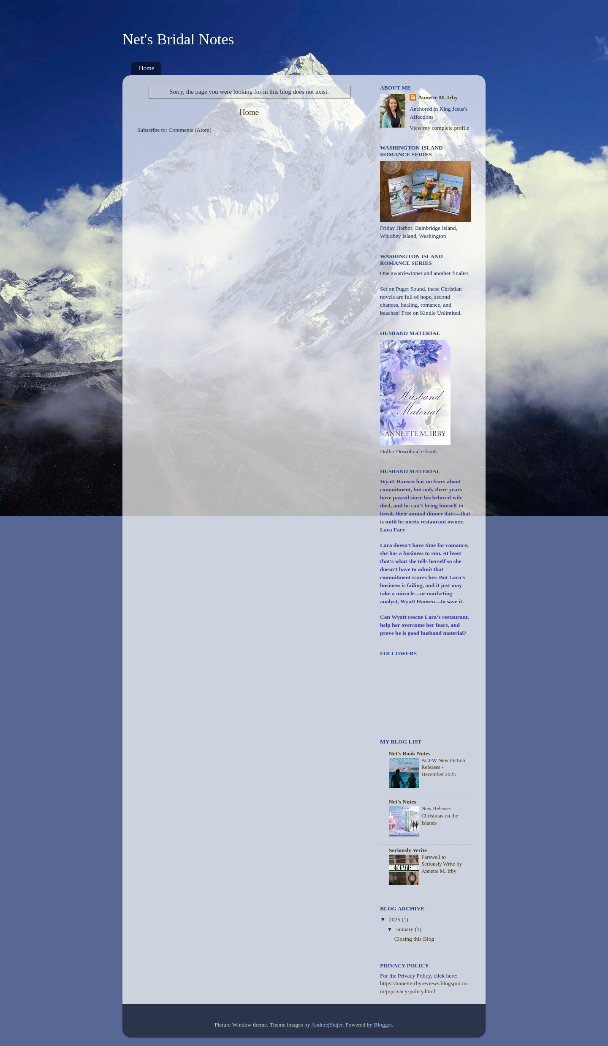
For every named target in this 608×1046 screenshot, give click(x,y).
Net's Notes (402, 801)
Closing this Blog (414, 939)
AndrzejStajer (326, 1024)
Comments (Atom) (190, 130)
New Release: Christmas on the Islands (439, 815)
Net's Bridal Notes (178, 39)
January (405, 929)
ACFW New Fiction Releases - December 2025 (443, 767)
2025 (395, 919)
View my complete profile (439, 128)
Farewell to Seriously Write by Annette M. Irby (441, 864)
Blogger (383, 1024)
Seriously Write (408, 850)
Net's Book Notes (409, 753)
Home (147, 68)
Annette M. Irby (438, 97)
